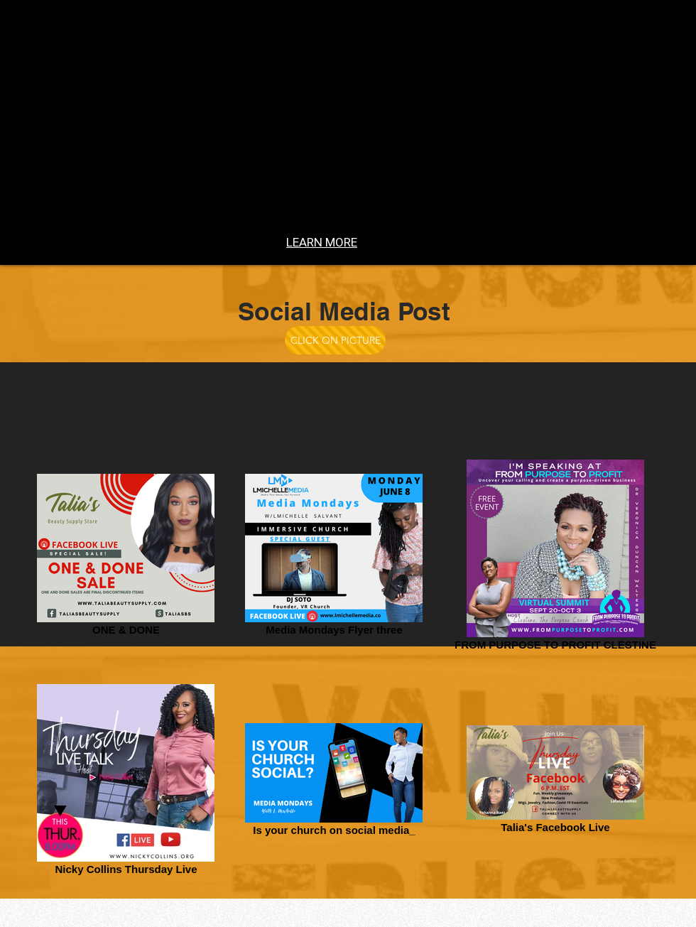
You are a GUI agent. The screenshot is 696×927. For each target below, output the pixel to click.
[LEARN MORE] (321, 242)
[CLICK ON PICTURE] (335, 340)
